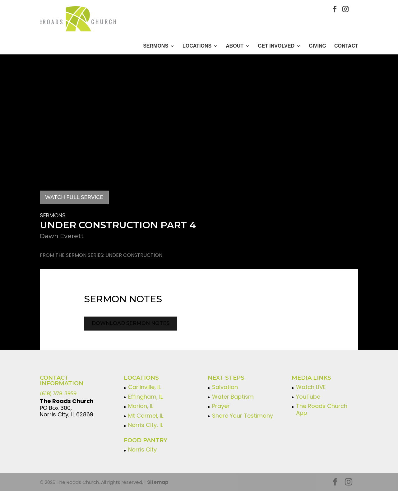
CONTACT (346, 46)
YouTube (308, 397)
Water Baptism (233, 397)
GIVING (317, 46)
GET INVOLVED (276, 46)
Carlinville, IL (144, 387)
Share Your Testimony (242, 415)
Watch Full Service (74, 197)
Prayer (221, 406)
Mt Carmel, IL (145, 415)
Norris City (142, 449)
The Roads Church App (321, 409)
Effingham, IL (145, 397)
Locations (197, 46)
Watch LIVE (311, 387)
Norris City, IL (145, 425)
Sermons (155, 46)
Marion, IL (140, 406)
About (234, 46)
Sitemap (158, 482)
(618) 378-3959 (58, 393)
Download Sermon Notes (130, 323)
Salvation (225, 387)
